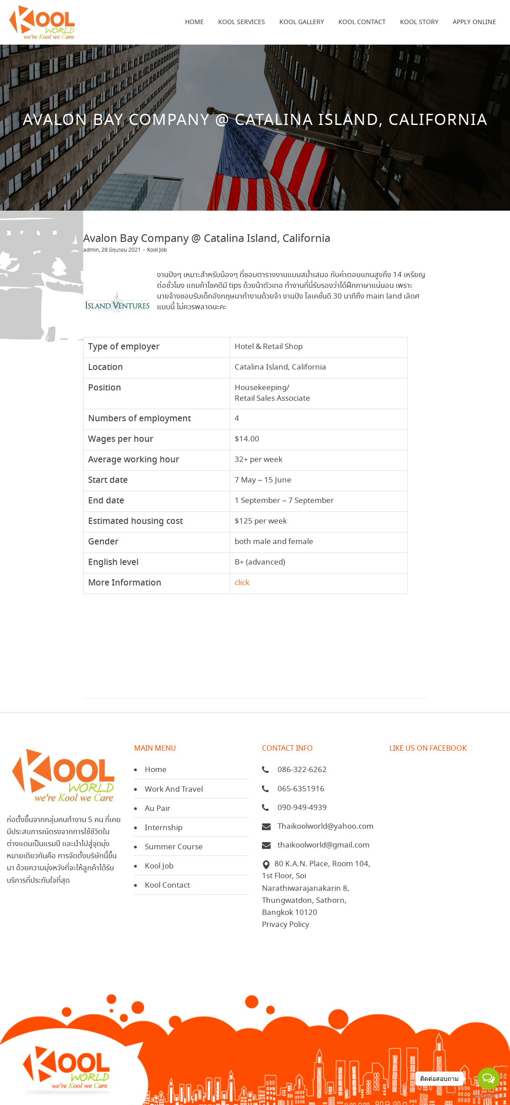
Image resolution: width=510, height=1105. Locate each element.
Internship (163, 828)
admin (91, 250)
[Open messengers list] (488, 1079)
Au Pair (157, 808)
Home (156, 770)
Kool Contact (167, 885)
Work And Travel (174, 789)
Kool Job (157, 250)
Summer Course (174, 847)
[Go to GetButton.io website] (488, 1096)
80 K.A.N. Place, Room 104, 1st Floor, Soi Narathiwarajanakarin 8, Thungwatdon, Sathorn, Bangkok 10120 (316, 888)
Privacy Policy (285, 925)
